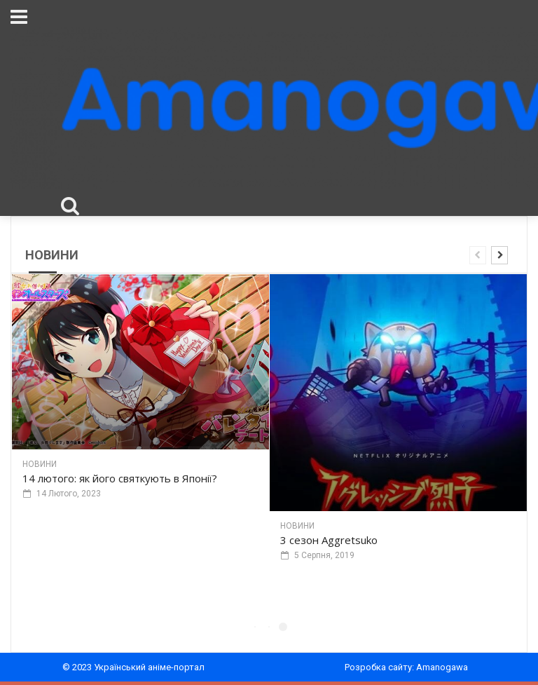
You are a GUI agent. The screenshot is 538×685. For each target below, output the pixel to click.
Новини (39, 464)
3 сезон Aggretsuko (329, 540)
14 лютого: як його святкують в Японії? (119, 478)
